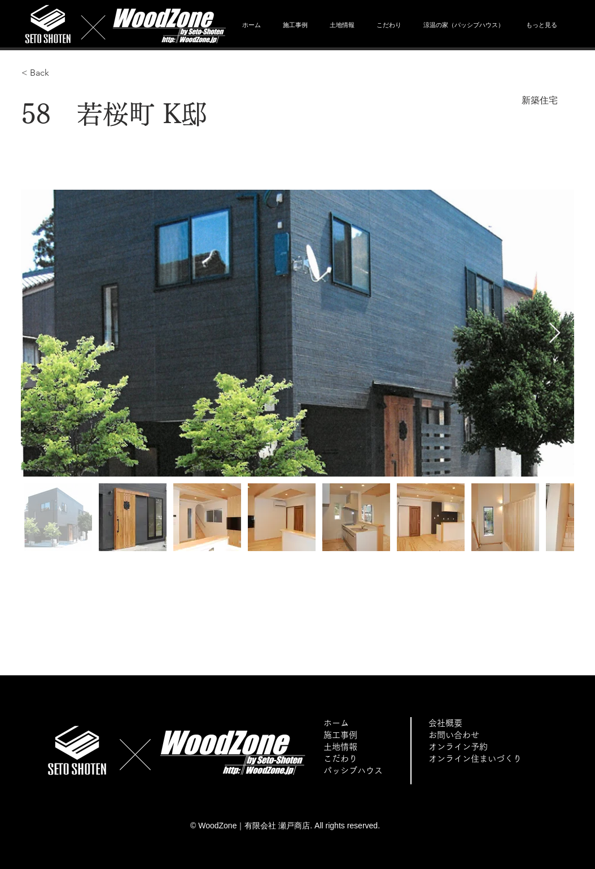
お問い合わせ (453, 735)
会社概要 (445, 723)
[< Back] (61, 73)
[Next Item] (554, 333)
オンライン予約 (458, 747)
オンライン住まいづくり (475, 758)
